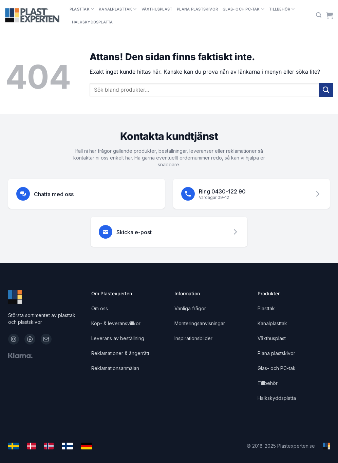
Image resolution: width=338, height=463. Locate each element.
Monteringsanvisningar (199, 323)
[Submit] (326, 89)
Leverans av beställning (117, 338)
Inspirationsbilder (193, 338)
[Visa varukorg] (329, 15)
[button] (318, 15)
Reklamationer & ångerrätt (120, 353)
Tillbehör (282, 9)
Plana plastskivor (197, 9)
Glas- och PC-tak (243, 9)
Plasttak (82, 9)
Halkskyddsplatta (92, 22)
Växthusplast (157, 9)
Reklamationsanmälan (115, 368)
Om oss (99, 308)
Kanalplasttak (117, 9)
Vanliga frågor (190, 308)
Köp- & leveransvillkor (115, 323)
